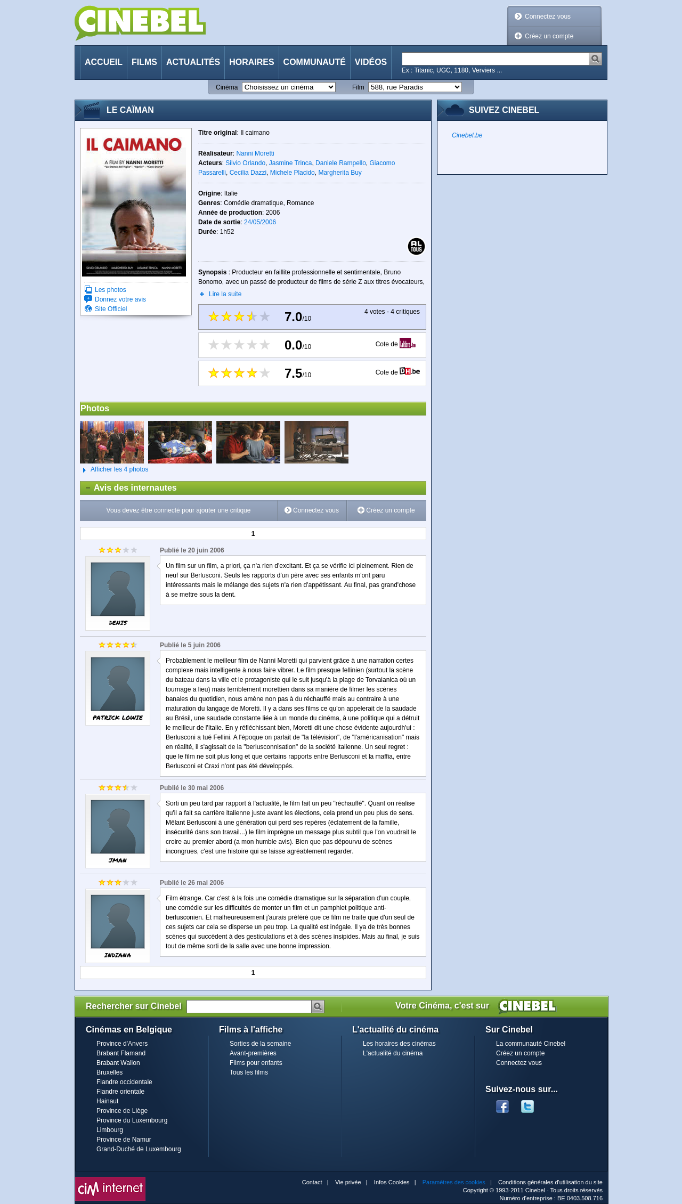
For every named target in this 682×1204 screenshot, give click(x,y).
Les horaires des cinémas (399, 1043)
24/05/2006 (260, 222)
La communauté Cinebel (530, 1043)
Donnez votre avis (120, 299)
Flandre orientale (120, 1091)
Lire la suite (225, 294)
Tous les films (249, 1072)
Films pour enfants (256, 1063)
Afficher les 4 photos (114, 470)
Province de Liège (122, 1110)
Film (358, 87)
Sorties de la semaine (260, 1043)
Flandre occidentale (124, 1082)
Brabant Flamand (120, 1053)
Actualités (193, 62)
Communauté (314, 62)
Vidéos (371, 62)
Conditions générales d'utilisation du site (550, 1182)
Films (144, 62)
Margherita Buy (339, 172)
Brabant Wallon (118, 1063)
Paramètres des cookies (454, 1182)
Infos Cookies (392, 1182)
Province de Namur (123, 1139)
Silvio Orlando (245, 163)
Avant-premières (253, 1053)
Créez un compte (549, 36)
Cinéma (227, 87)
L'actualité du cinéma (393, 1053)
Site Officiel (111, 309)
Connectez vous (548, 16)
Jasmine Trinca (290, 163)
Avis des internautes (128, 488)
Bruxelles (109, 1072)
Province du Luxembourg (131, 1120)
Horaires (251, 62)
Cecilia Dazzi (248, 172)
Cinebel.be (467, 135)
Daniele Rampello (340, 163)
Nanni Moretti (255, 153)
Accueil (104, 62)
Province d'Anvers (122, 1043)
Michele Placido (292, 172)
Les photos (110, 290)
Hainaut (107, 1101)
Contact (312, 1182)
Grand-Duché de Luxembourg (138, 1149)
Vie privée (348, 1182)
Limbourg (109, 1130)
